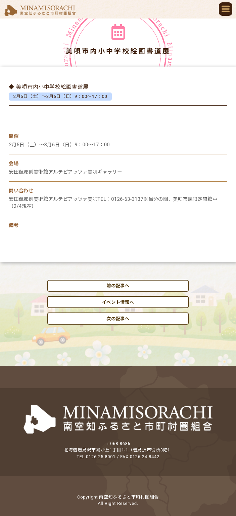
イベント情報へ (118, 302)
